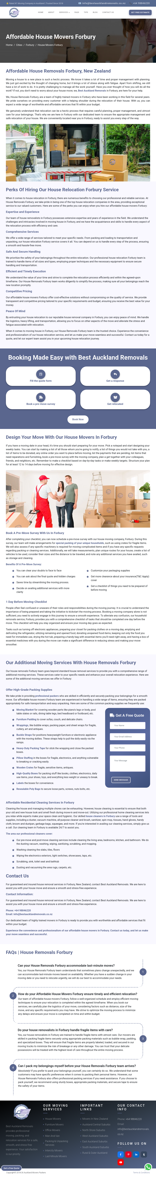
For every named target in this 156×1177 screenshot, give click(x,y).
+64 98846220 (22, 910)
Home (9, 45)
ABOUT (51, 12)
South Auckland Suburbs (95, 1147)
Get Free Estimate (140, 12)
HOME (40, 12)
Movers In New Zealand (95, 1118)
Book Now (78, 419)
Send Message (121, 780)
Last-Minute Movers (56, 1156)
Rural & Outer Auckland (94, 1152)
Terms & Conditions (141, 1172)
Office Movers (52, 1130)
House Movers (53, 1118)
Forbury (30, 45)
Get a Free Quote (12, 1168)
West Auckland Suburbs (95, 1135)
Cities (19, 45)
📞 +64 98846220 (139, 3)
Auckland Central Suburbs (96, 1124)
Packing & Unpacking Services (56, 1143)
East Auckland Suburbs (94, 1141)
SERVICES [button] (64, 12)
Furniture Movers (54, 1124)
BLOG (95, 12)
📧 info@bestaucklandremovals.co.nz (102, 3)
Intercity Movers (53, 1150)
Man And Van (52, 1135)
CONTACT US (108, 12)
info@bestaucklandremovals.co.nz (33, 914)
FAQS (76, 12)
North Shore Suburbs (93, 1130)
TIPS (86, 12)
